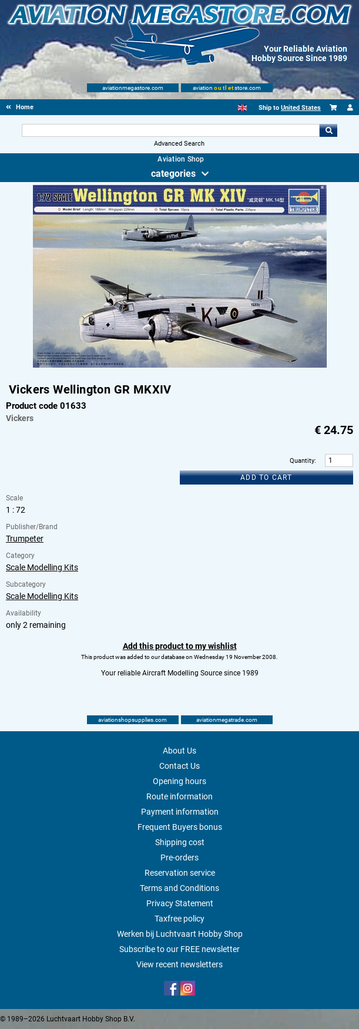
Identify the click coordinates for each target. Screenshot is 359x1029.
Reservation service (180, 872)
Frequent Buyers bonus (179, 827)
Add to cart (266, 477)
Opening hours (179, 781)
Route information (179, 796)
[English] (242, 108)
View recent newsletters (179, 964)
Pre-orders (179, 857)
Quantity (302, 461)
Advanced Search (179, 143)
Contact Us (179, 766)
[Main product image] (180, 365)
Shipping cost (179, 842)
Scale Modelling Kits (42, 567)
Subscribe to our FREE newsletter (179, 949)
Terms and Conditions (179, 888)
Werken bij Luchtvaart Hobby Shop (180, 934)
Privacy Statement (179, 903)
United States (301, 108)
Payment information (180, 811)
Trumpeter (24, 538)
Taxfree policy (179, 918)
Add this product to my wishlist (180, 646)
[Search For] (171, 130)
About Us (179, 750)
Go (328, 130)
